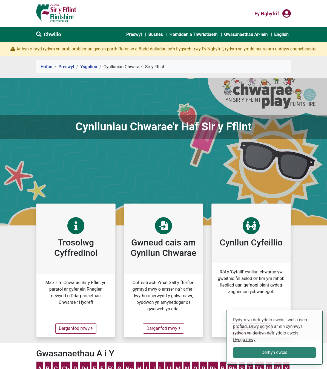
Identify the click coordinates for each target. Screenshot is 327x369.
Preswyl (134, 34)
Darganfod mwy (77, 328)
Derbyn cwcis (275, 352)
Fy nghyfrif (266, 13)
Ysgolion (88, 66)
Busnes (155, 34)
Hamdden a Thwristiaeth (194, 34)
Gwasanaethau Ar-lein (246, 34)
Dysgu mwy (244, 339)
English (281, 34)
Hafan (46, 66)
